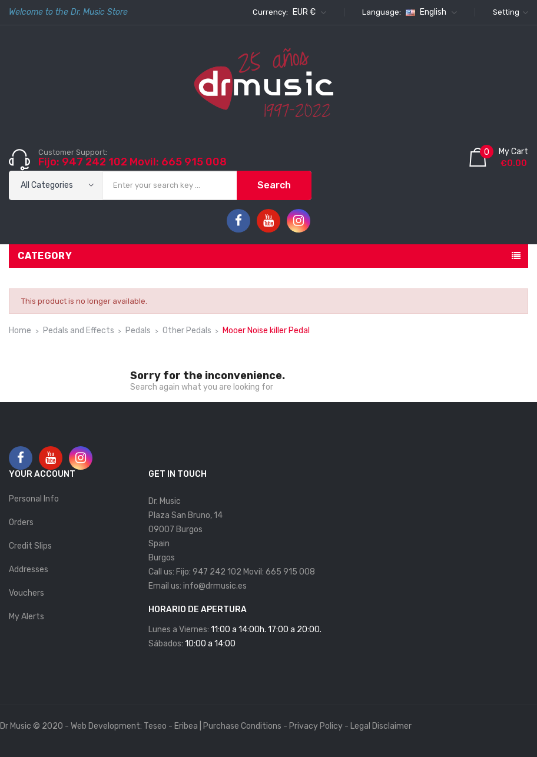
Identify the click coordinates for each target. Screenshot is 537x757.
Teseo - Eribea (171, 726)
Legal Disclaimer (381, 726)
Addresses (28, 570)
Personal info (34, 499)
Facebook (238, 221)
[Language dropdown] (430, 12)
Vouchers (26, 593)
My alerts (26, 617)
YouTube (268, 221)
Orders (21, 522)
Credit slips (30, 546)
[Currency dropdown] (308, 12)
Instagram (298, 221)
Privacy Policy (316, 726)
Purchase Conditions (242, 726)
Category (45, 255)
